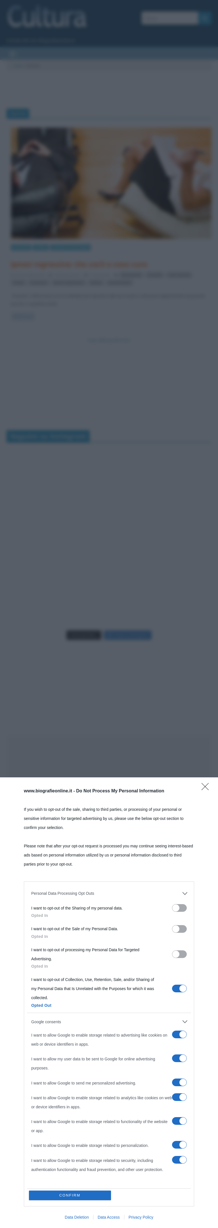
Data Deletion (77, 1217)
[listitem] (109, 1153)
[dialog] (109, 1132)
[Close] (207, 1048)
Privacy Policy (141, 1217)
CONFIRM (70, 1195)
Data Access (109, 1217)
